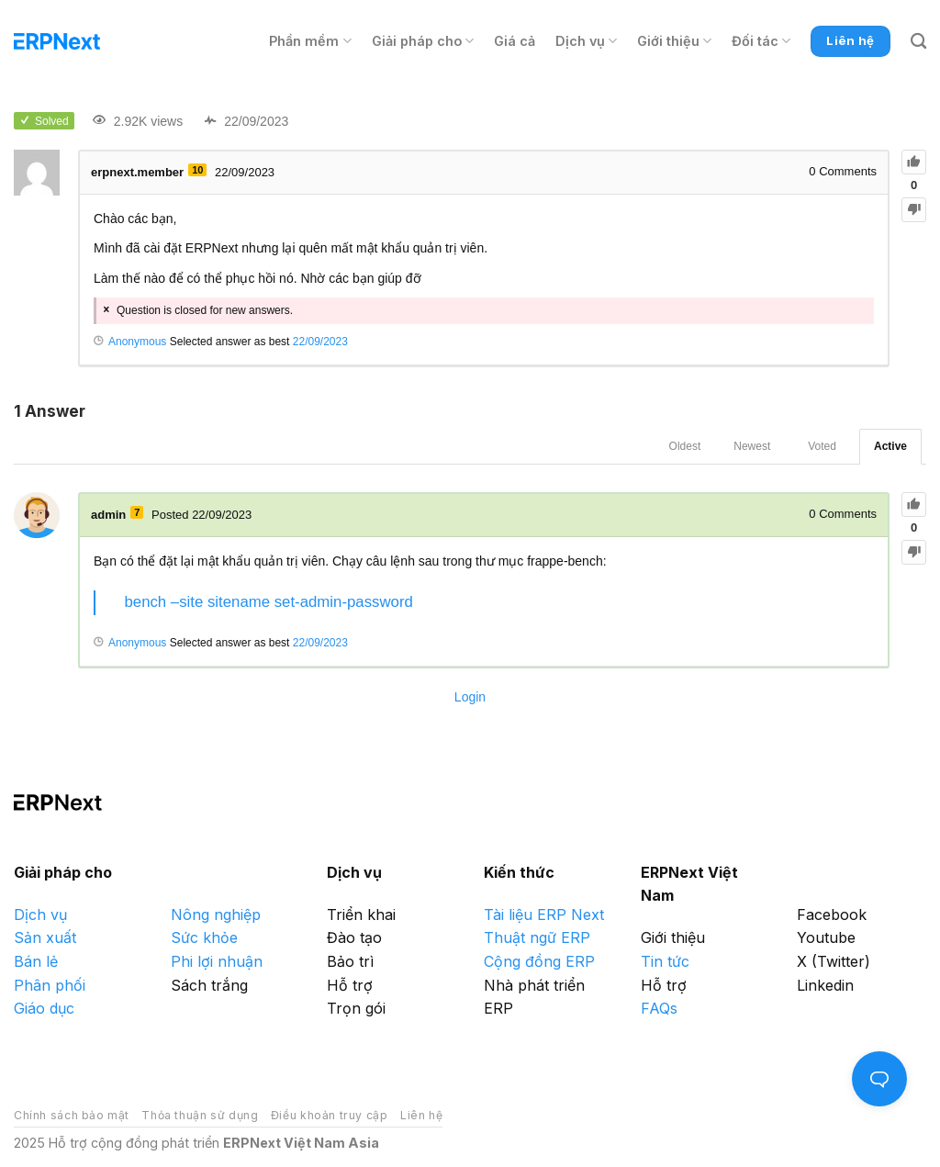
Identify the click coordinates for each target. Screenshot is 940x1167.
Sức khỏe (204, 937)
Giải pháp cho (423, 41)
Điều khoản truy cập (329, 1115)
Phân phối (49, 985)
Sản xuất (45, 937)
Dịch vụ (586, 41)
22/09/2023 (320, 341)
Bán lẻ (36, 961)
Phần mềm (310, 41)
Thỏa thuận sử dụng (199, 1115)
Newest (751, 446)
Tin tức (665, 961)
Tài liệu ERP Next (544, 914)
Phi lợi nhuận (217, 961)
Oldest (685, 446)
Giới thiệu (674, 41)
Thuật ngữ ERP (537, 937)
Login (470, 697)
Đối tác (761, 41)
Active (890, 446)
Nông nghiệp (216, 914)
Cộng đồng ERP (539, 961)
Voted (822, 446)
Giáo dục (44, 1008)
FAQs (659, 1008)
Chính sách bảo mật (71, 1115)
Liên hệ (421, 1115)
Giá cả (514, 41)
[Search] (918, 42)
